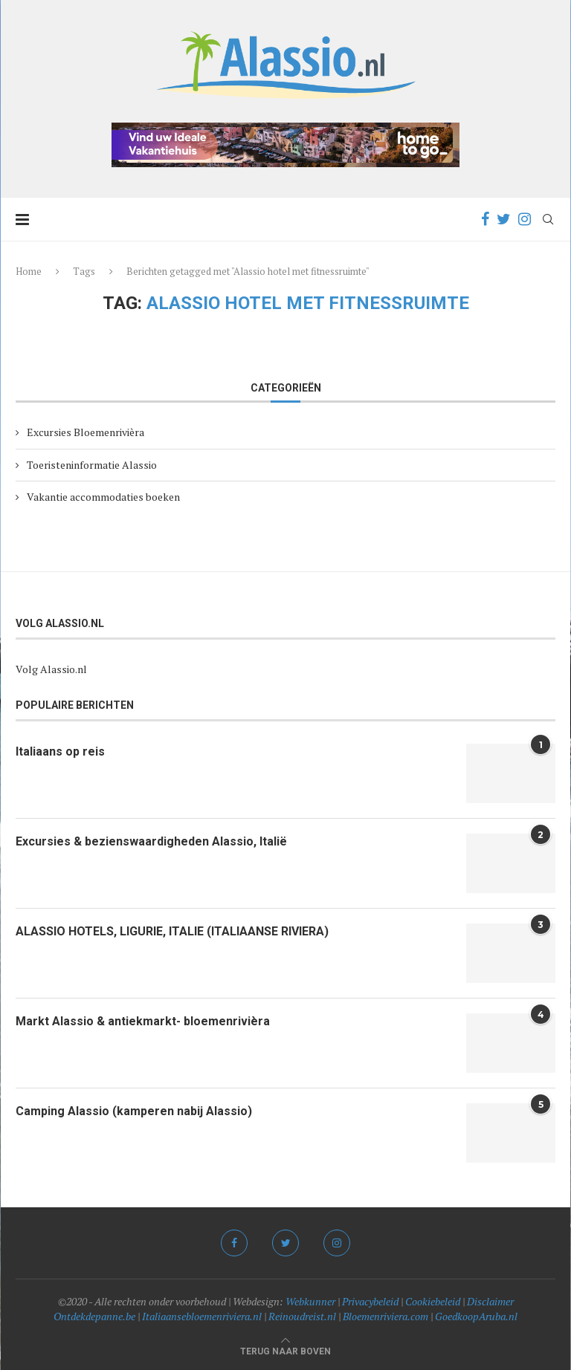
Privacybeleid (370, 1301)
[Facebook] (485, 219)
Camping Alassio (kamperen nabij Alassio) (134, 1111)
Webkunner (310, 1301)
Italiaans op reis (60, 751)
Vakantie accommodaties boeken (103, 497)
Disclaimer (490, 1301)
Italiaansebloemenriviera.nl (202, 1316)
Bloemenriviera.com (385, 1316)
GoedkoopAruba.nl (476, 1316)
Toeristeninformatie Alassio (92, 465)
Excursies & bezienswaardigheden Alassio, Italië (151, 841)
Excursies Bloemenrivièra (85, 432)
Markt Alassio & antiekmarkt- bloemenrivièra (143, 1021)
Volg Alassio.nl (51, 669)
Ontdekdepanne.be (94, 1316)
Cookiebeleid (432, 1301)
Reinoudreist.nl (302, 1316)
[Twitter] (504, 219)
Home (29, 271)
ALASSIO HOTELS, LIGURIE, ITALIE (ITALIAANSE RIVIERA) (172, 931)
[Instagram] (524, 219)
